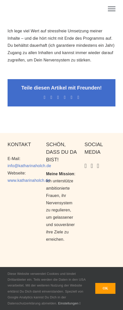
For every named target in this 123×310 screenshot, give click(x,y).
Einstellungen (69, 303)
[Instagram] (85, 166)
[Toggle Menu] (111, 9)
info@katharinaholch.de (29, 166)
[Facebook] (98, 166)
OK (105, 288)
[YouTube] (92, 166)
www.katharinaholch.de (29, 180)
